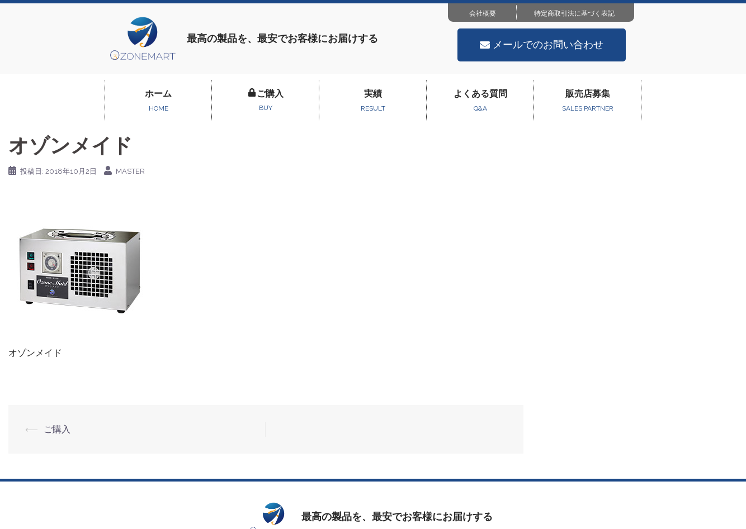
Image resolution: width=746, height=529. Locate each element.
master (130, 171)
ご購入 (57, 429)
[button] (541, 44)
